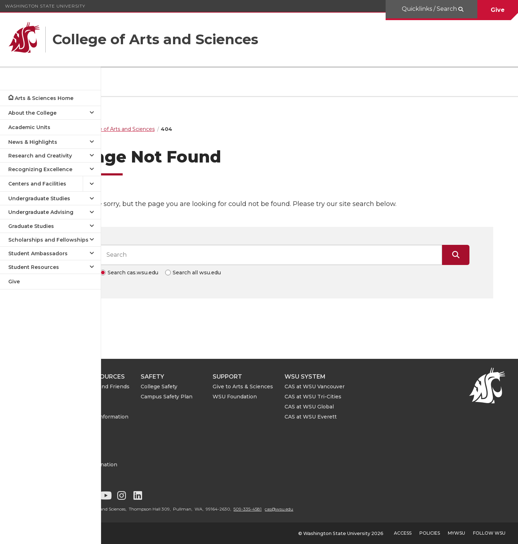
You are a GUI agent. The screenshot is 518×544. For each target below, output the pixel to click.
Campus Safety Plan (216, 396)
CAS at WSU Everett (361, 416)
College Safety (209, 386)
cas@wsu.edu (329, 509)
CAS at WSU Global (359, 406)
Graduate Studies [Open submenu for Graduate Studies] (31, 226)
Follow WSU (489, 533)
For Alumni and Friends (149, 386)
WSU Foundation (285, 396)
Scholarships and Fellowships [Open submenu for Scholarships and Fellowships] (48, 240)
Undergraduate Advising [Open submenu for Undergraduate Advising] (40, 212)
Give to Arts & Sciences (293, 386)
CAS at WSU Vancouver (365, 386)
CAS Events (134, 437)
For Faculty (133, 396)
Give (498, 9)
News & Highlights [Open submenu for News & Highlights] (32, 142)
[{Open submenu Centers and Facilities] (92, 184)
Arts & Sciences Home (44, 98)
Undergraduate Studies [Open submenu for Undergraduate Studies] (39, 198)
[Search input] (295, 255)
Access (403, 533)
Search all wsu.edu (221, 272)
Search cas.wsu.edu (157, 272)
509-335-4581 (297, 509)
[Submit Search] (480, 255)
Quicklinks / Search (430, 8)
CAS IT (127, 427)
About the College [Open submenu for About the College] (32, 113)
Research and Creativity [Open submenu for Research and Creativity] (40, 155)
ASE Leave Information (148, 416)
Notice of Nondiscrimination (143, 461)
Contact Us (133, 447)
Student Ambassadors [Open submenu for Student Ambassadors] (38, 253)
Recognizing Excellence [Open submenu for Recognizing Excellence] (40, 169)
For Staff (130, 406)
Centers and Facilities (37, 183)
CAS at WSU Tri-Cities (363, 396)
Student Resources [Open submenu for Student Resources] (33, 267)
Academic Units (29, 127)
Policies (429, 533)
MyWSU (456, 533)
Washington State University (45, 6)
